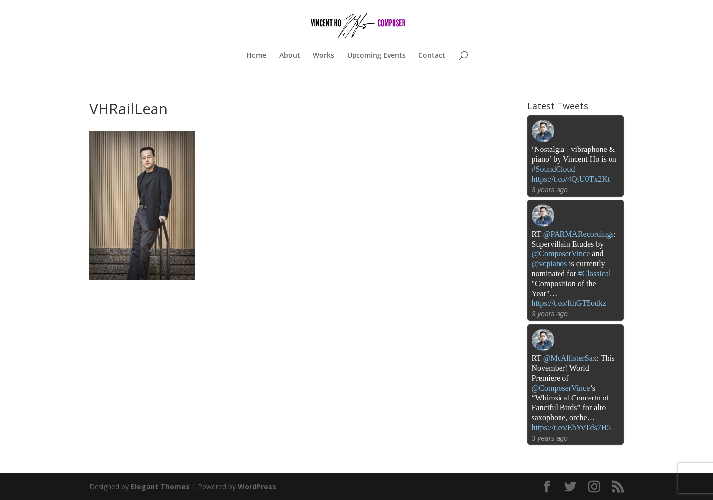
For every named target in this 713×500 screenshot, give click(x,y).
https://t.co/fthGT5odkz (569, 303)
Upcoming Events (376, 56)
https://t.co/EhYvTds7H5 (571, 427)
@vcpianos (549, 263)
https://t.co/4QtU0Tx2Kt (571, 179)
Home (256, 56)
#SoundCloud (553, 169)
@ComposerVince (561, 254)
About (289, 56)
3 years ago (550, 190)
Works (323, 56)
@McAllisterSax (570, 358)
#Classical (594, 273)
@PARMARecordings (578, 234)
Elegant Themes (160, 486)
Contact (431, 56)
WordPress (257, 486)
